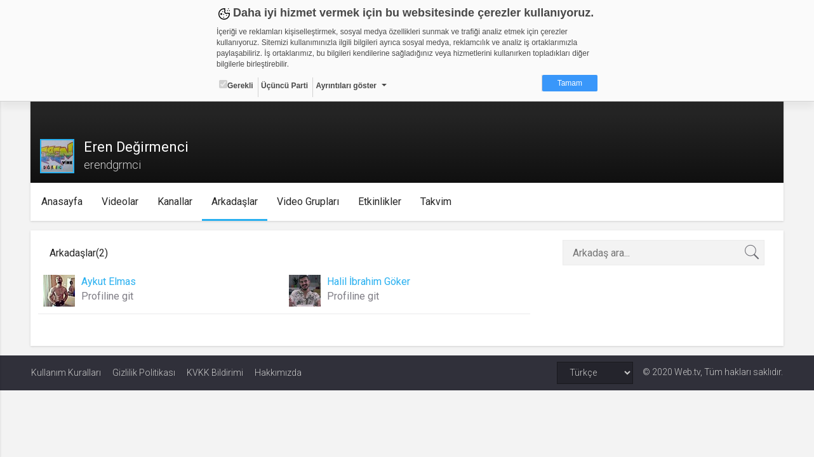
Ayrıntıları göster (346, 85)
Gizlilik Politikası (143, 373)
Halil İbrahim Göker (368, 281)
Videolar (120, 201)
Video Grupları (308, 201)
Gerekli (236, 85)
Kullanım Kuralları (66, 373)
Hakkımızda (278, 373)
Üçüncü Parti (284, 85)
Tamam (569, 83)
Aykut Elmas (109, 281)
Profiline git (108, 296)
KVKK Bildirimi (215, 373)
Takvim (436, 201)
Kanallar (175, 201)
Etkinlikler (380, 201)
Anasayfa (62, 201)
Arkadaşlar (235, 201)
